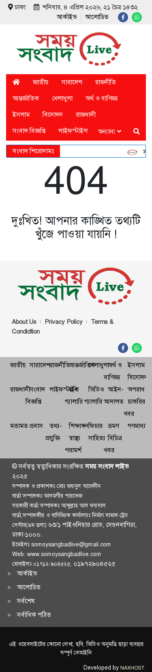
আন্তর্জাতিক (26, 98)
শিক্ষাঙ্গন (79, 426)
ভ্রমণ (113, 426)
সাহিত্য (96, 438)
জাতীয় (41, 82)
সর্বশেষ (26, 601)
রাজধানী (86, 114)
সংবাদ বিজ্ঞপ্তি (29, 130)
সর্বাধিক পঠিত (34, 614)
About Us (24, 322)
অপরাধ (136, 389)
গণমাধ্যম (138, 426)
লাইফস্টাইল (73, 130)
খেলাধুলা (62, 98)
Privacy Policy (64, 322)
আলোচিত (97, 17)
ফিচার (95, 426)
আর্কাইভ (67, 17)
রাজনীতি (105, 82)
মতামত (19, 426)
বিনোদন (53, 114)
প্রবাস (36, 426)
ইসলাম (21, 114)
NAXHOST (132, 668)
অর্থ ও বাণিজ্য (102, 98)
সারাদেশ (72, 82)
